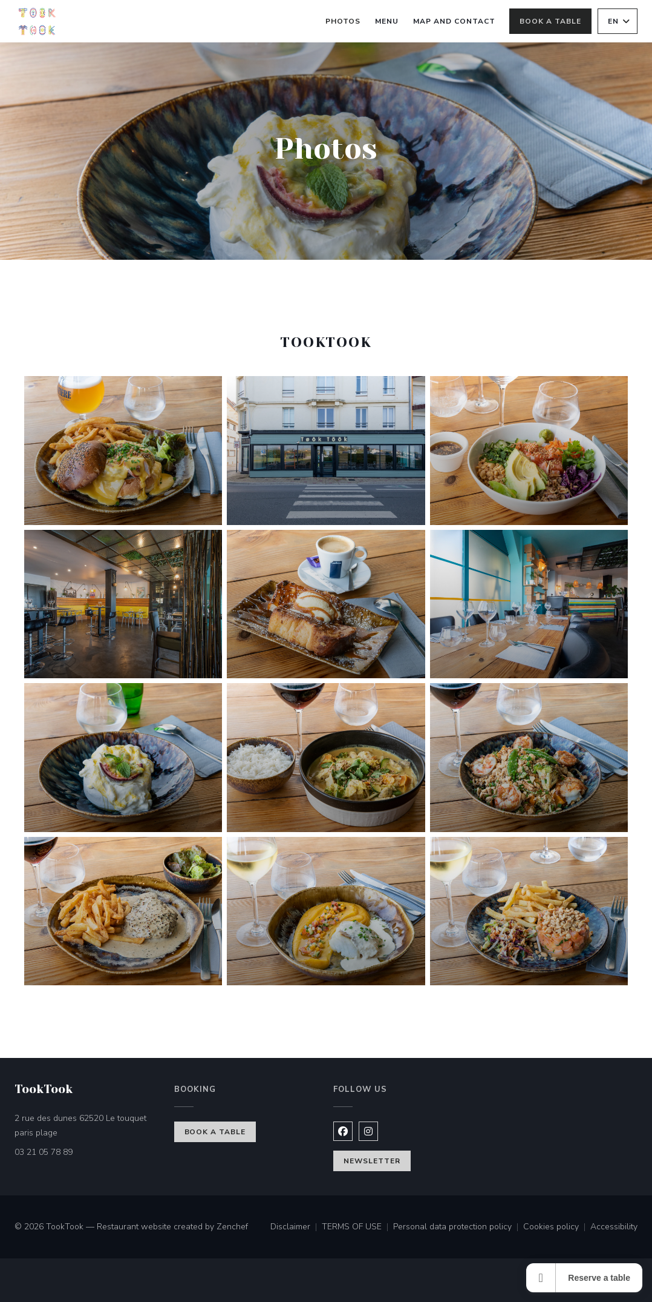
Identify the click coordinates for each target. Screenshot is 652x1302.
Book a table (550, 21)
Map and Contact (454, 21)
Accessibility (613, 1227)
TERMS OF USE (357, 1227)
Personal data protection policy (458, 1227)
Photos (342, 21)
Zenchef (232, 1226)
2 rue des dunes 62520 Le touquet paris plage (87, 1125)
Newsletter (372, 1161)
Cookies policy (556, 1227)
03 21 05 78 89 (44, 1152)
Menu (387, 20)
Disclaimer (296, 1227)
